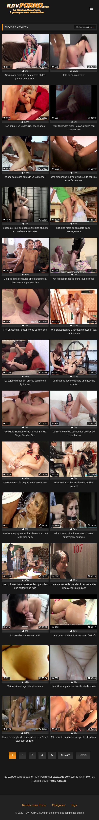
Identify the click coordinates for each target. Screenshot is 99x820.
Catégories (58, 805)
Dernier (82, 755)
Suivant (65, 755)
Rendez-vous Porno (34, 805)
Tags (74, 805)
